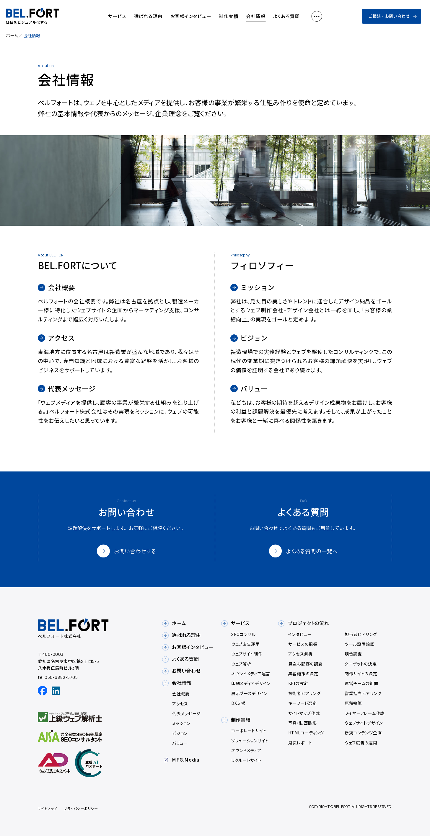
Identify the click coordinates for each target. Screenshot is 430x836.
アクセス (180, 704)
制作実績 (228, 16)
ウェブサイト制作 (247, 654)
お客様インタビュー (190, 16)
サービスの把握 (302, 644)
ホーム (12, 35)
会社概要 (181, 694)
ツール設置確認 (359, 644)
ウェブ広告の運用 (361, 743)
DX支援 (238, 703)
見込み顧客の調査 (305, 664)
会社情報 (256, 16)
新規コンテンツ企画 (363, 733)
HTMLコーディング (306, 733)
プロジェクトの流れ (308, 623)
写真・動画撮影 (302, 723)
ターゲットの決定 (361, 664)
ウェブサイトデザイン (364, 723)
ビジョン (180, 733)
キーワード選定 (302, 703)
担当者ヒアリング (361, 634)
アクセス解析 (300, 654)
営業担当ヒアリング (363, 693)
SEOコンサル (243, 634)
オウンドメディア (246, 750)
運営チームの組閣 (361, 683)
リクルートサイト (246, 760)
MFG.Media (185, 759)
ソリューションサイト (250, 741)
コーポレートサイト (248, 730)
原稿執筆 (353, 703)
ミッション (181, 723)
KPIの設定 (298, 683)
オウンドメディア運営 (250, 673)
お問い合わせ (186, 670)
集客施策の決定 (303, 673)
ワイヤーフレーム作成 (365, 713)
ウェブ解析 (241, 664)
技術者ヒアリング (304, 693)
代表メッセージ (186, 713)
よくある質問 (286, 16)
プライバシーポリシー (81, 808)
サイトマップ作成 (304, 713)
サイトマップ (47, 808)
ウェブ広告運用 (245, 644)
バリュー (180, 743)
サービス (117, 16)
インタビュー (300, 634)
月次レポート (300, 743)
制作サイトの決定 (361, 673)
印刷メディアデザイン (251, 683)
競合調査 (353, 654)
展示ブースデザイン (249, 693)
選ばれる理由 (148, 16)
